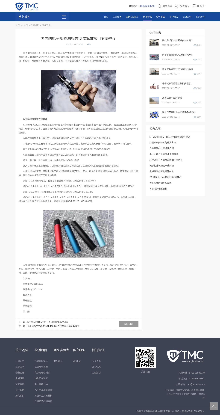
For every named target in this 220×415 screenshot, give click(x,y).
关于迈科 (21, 350)
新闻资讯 (147, 16)
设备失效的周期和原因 (161, 183)
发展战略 (19, 378)
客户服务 (173, 16)
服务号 (198, 6)
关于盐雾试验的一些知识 (162, 165)
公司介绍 (19, 361)
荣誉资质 (19, 384)
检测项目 (41, 350)
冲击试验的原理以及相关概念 (176, 83)
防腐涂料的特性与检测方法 (163, 142)
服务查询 (165, 6)
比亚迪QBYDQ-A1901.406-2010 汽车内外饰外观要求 (53, 326)
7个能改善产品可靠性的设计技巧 (166, 177)
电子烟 (99, 57)
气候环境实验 (41, 361)
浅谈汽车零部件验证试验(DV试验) (178, 112)
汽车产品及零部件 (43, 389)
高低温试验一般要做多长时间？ (177, 40)
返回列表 (128, 324)
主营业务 (117, 16)
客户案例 (19, 389)
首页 (106, 16)
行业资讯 (46, 25)
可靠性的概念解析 (158, 188)
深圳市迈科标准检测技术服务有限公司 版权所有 (161, 411)
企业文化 (19, 372)
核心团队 (19, 366)
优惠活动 (96, 372)
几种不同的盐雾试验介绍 (162, 148)
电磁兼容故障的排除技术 (162, 171)
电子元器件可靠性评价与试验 (164, 154)
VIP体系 (77, 361)
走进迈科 (187, 16)
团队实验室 (61, 350)
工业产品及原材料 (43, 395)
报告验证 (182, 6)
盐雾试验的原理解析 (172, 98)
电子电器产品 (41, 384)
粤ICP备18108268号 (195, 411)
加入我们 (19, 395)
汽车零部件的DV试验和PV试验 (177, 54)
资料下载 (160, 16)
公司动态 (96, 366)
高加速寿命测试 (42, 372)
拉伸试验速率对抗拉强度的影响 (177, 69)
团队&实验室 (132, 16)
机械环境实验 (41, 366)
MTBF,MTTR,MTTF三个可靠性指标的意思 (48, 322)
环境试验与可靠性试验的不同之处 (166, 160)
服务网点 (58, 361)
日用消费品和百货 (43, 401)
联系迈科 (200, 16)
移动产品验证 (41, 378)
